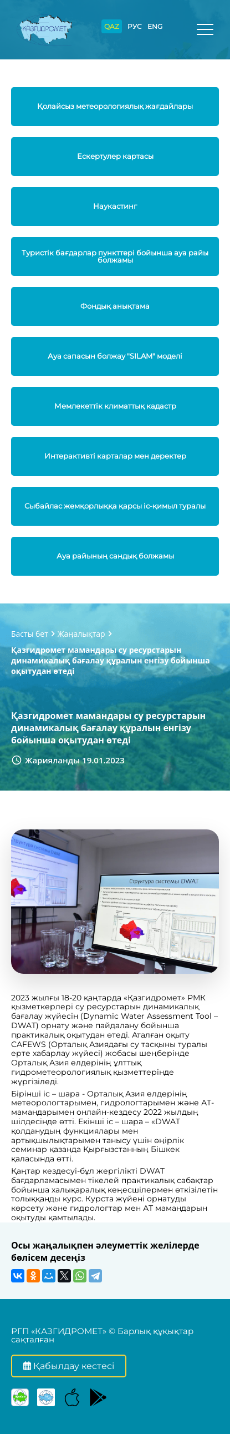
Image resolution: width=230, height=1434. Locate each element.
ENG (154, 26)
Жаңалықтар (81, 633)
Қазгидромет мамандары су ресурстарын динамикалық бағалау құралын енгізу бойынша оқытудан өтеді (110, 660)
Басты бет (29, 633)
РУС (134, 26)
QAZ (111, 26)
